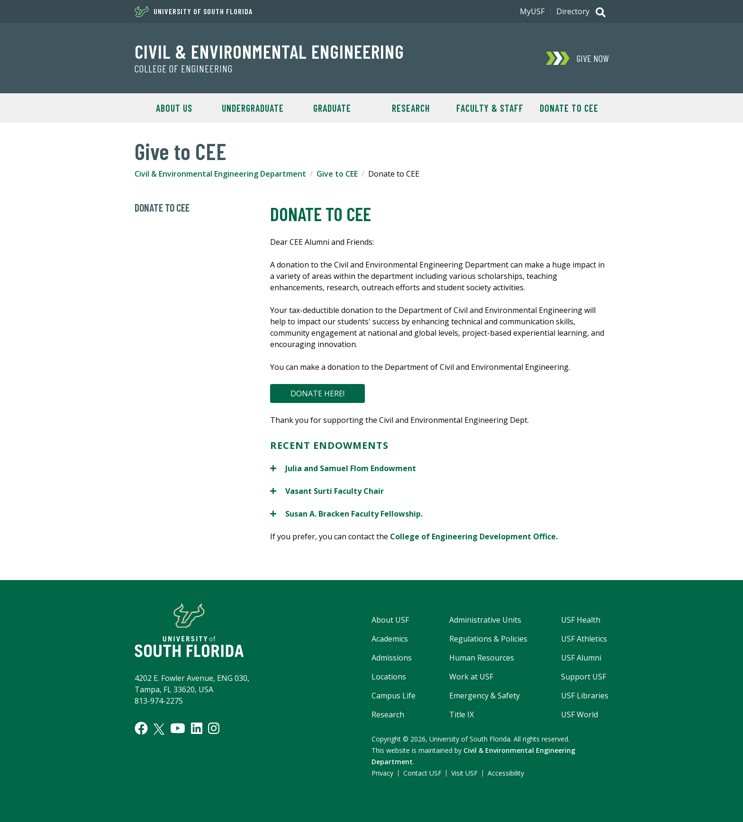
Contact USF (422, 772)
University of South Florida (194, 11)
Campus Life (394, 695)
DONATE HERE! (317, 393)
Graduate (332, 108)
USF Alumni (581, 657)
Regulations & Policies (488, 639)
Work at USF (471, 676)
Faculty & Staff (490, 108)
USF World (579, 714)
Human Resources (481, 657)
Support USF (583, 676)
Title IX (461, 714)
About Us (174, 108)
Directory (572, 11)
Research (411, 108)
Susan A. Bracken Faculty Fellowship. (346, 513)
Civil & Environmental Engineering (269, 51)
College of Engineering (184, 68)
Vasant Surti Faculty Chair (327, 490)
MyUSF (532, 11)
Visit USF (464, 772)
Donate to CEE (569, 108)
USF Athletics (584, 639)
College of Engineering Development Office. (474, 536)
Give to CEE (337, 174)
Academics (390, 639)
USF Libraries (584, 695)
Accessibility (506, 772)
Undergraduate (253, 108)
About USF (390, 620)
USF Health (580, 620)
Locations (389, 676)
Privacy (382, 772)
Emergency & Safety (484, 695)
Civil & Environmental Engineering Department (220, 174)
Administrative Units (485, 620)
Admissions (392, 657)
